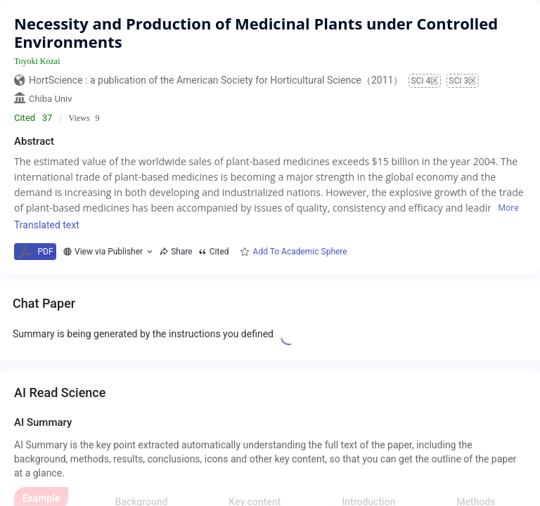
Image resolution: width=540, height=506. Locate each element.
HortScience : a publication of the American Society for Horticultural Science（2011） (216, 80)
